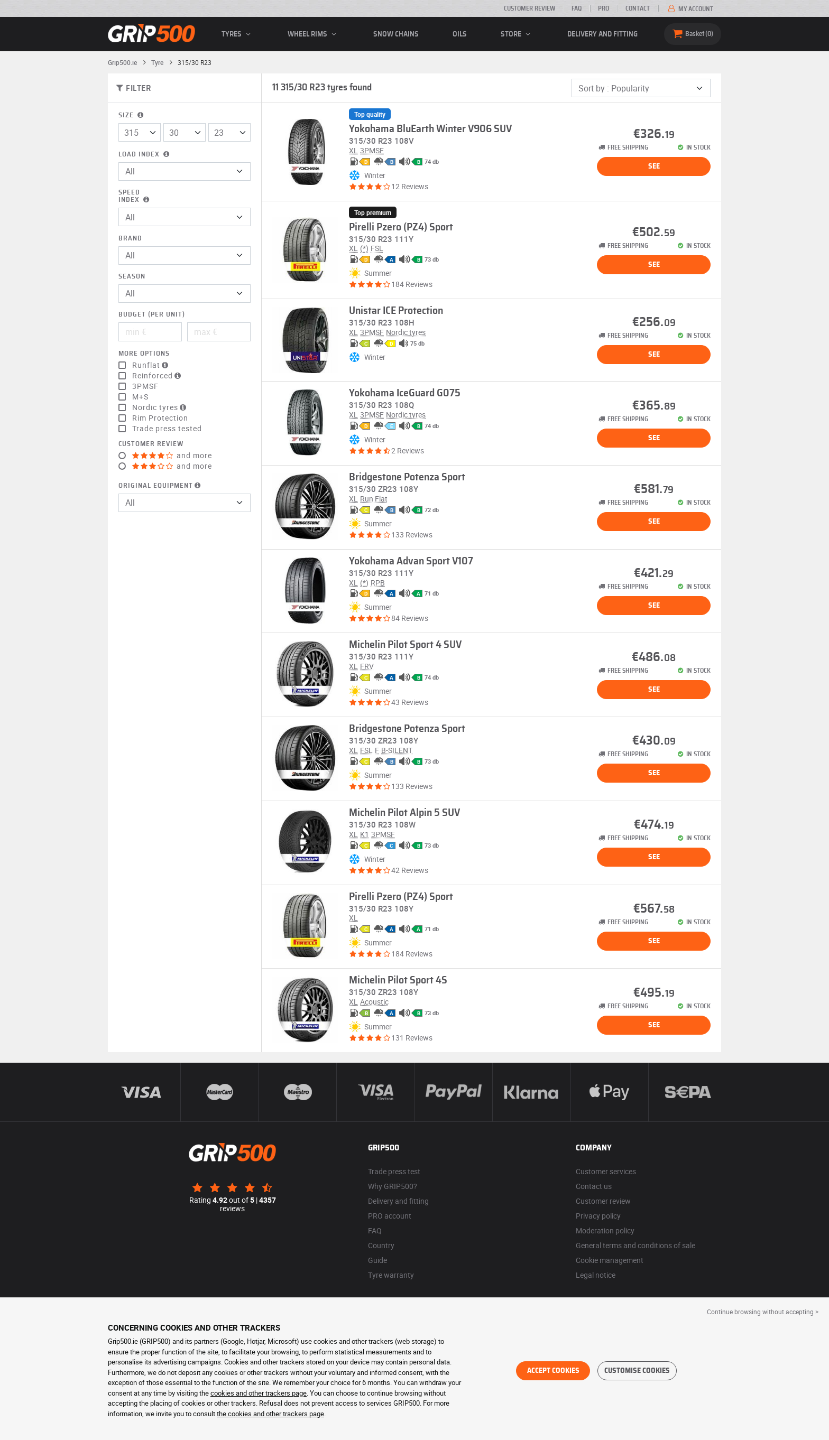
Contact (637, 8)
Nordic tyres (160, 407)
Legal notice (595, 1275)
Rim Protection (160, 418)
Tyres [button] (238, 34)
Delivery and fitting (602, 34)
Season (131, 276)
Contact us (594, 1186)
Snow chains (396, 34)
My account (689, 9)
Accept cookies (553, 1370)
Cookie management (609, 1260)
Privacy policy (598, 1216)
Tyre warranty (391, 1275)
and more (172, 455)
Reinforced (157, 375)
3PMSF (145, 386)
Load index (144, 154)
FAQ (577, 8)
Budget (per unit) (151, 314)
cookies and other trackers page (258, 1393)
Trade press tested (167, 428)
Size (131, 115)
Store (517, 34)
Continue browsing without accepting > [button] (762, 1311)
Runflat (151, 365)
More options (144, 353)
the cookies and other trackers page (270, 1413)
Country (381, 1245)
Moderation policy (605, 1230)
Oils (460, 34)
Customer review (529, 8)
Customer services (606, 1171)
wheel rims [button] (313, 34)
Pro (603, 8)
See (654, 166)
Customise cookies (637, 1370)
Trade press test (394, 1171)
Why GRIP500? (392, 1186)
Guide (377, 1260)
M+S (140, 397)
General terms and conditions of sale (635, 1245)
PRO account (389, 1216)
